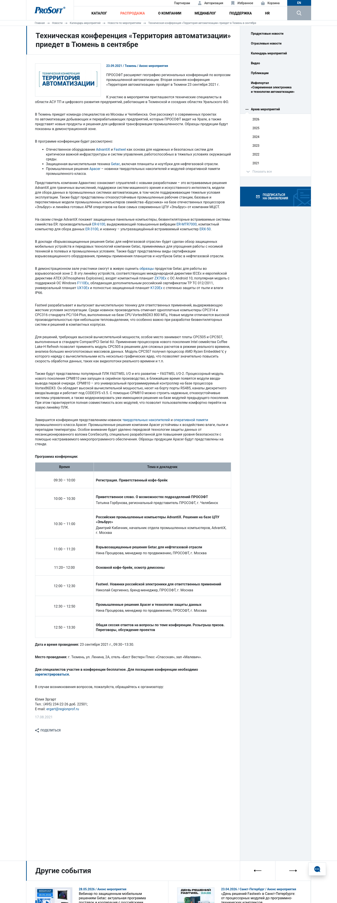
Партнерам (182, 3)
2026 (256, 119)
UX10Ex (83, 288)
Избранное (245, 3)
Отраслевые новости (266, 43)
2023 (256, 145)
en (299, 3)
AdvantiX (103, 149)
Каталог (99, 13)
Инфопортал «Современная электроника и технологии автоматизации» (273, 87)
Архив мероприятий (265, 109)
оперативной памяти (191, 420)
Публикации (260, 73)
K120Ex (156, 288)
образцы (146, 268)
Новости (57, 23)
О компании (169, 13)
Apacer (94, 169)
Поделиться (51, 730)
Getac (115, 164)
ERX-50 (205, 229)
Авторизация (213, 3)
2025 (256, 128)
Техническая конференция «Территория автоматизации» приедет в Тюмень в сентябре (202, 23)
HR (267, 13)
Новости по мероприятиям (124, 23)
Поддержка (240, 13)
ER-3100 (91, 229)
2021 (256, 163)
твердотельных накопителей (146, 420)
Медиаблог (205, 13)
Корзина (273, 3)
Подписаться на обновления (275, 196)
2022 (256, 154)
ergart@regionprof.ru (62, 709)
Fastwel (120, 149)
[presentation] (258, 871)
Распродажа (132, 13)
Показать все (262, 171)
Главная (40, 23)
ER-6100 (98, 224)
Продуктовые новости (267, 33)
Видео (255, 63)
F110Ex (83, 283)
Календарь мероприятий (85, 23)
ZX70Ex (160, 278)
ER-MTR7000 (187, 224)
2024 (256, 137)
